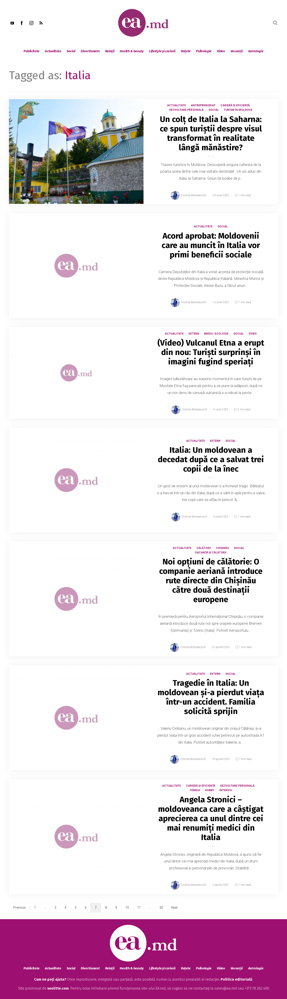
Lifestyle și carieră (162, 51)
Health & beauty (132, 51)
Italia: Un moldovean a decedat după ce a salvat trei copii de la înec (211, 459)
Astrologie (255, 51)
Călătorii (203, 548)
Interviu (225, 790)
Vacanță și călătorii (210, 552)
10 (127, 907)
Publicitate (31, 51)
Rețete (186, 51)
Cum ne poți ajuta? (50, 979)
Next (174, 907)
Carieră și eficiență (235, 105)
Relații (110, 51)
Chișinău (222, 548)
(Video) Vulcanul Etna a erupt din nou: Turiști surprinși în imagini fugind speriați (210, 352)
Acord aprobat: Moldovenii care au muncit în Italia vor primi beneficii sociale (211, 245)
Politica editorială (236, 979)
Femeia (195, 790)
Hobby (209, 790)
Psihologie (203, 51)
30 (161, 907)
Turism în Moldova (238, 109)
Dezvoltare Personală (186, 109)
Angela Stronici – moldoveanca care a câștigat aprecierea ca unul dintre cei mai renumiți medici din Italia (210, 818)
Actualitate (53, 51)
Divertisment (90, 51)
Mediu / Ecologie (216, 333)
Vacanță (236, 51)
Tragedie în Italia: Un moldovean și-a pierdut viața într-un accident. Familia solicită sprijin (211, 697)
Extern (194, 333)
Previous (19, 907)
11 (139, 907)
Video (221, 51)
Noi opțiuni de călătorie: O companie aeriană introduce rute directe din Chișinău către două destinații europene (211, 580)
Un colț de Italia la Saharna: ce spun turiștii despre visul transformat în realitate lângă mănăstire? (211, 133)
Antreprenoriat (203, 105)
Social (71, 51)
